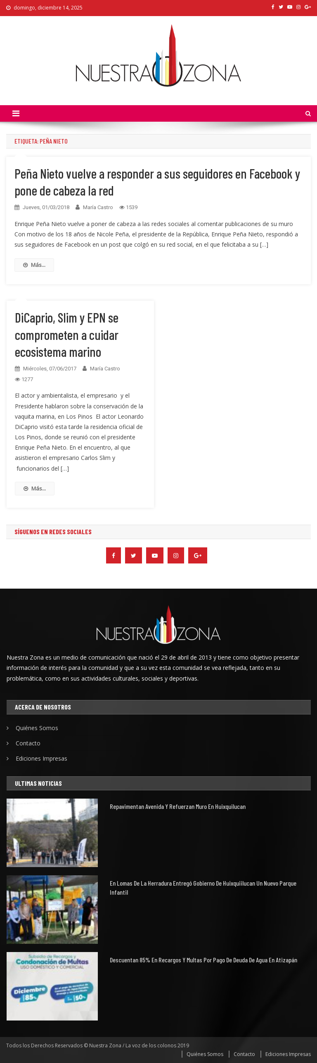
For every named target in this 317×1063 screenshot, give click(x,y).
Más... (34, 265)
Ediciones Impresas (41, 758)
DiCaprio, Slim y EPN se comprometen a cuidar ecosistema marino (66, 334)
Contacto (28, 743)
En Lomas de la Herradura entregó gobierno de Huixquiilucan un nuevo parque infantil (203, 887)
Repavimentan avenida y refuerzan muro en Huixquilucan (178, 806)
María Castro (98, 207)
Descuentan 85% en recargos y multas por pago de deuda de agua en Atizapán (203, 960)
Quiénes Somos (37, 728)
